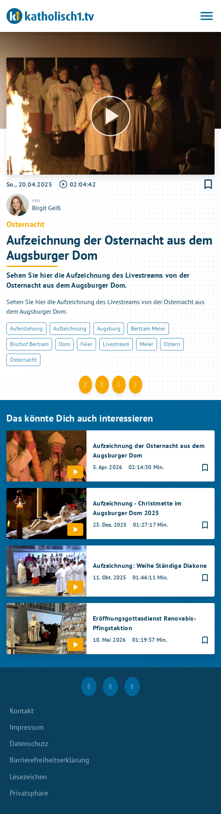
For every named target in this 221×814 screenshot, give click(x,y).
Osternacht (23, 359)
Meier (146, 344)
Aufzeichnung (69, 328)
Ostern (172, 344)
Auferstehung (26, 328)
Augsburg (109, 328)
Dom (64, 344)
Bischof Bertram (29, 344)
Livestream (116, 344)
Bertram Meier (148, 328)
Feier (86, 344)
